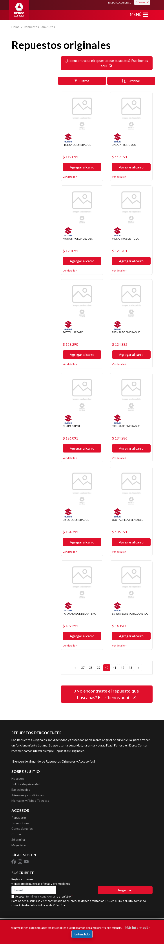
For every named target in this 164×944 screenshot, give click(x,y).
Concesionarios (22, 828)
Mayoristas (19, 845)
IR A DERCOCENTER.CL (119, 2)
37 (83, 667)
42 (122, 667)
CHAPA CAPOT (71, 426)
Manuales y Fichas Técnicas (30, 800)
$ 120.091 (70, 251)
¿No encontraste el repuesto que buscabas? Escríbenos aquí (106, 63)
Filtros (82, 81)
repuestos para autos (39, 27)
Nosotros (17, 778)
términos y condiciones (40, 896)
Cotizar (16, 834)
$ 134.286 (119, 438)
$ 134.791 (70, 532)
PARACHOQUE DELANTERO (79, 613)
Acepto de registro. (44, 896)
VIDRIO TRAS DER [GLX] (126, 238)
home (15, 27)
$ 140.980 (119, 626)
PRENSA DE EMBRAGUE (77, 144)
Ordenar (131, 81)
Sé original (18, 839)
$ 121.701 (119, 251)
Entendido (82, 934)
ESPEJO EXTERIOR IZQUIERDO (130, 613)
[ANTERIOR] (75, 667)
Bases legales (20, 789)
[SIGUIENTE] (138, 667)
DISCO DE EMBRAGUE (76, 519)
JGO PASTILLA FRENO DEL (127, 519)
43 (130, 667)
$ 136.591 (119, 532)
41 (114, 667)
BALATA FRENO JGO (124, 144)
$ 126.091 (70, 438)
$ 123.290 (70, 344)
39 (98, 667)
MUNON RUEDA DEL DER (78, 238)
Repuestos (19, 817)
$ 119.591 (119, 157)
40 (106, 667)
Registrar (125, 890)
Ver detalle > (70, 176)
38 (91, 667)
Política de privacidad (25, 784)
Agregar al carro (82, 167)
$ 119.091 (70, 157)
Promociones (20, 823)
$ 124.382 (119, 344)
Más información (138, 927)
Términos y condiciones (27, 795)
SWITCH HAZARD (73, 332)
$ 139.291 (70, 626)
